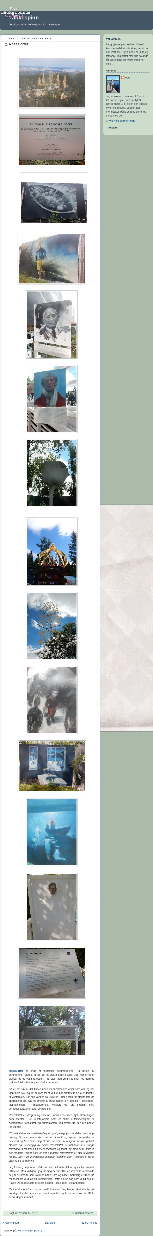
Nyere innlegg (11, 1222)
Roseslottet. (19, 44)
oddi (127, 77)
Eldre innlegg (89, 1222)
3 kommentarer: (84, 1213)
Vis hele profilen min (122, 120)
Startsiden (50, 1222)
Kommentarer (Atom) (30, 1230)
